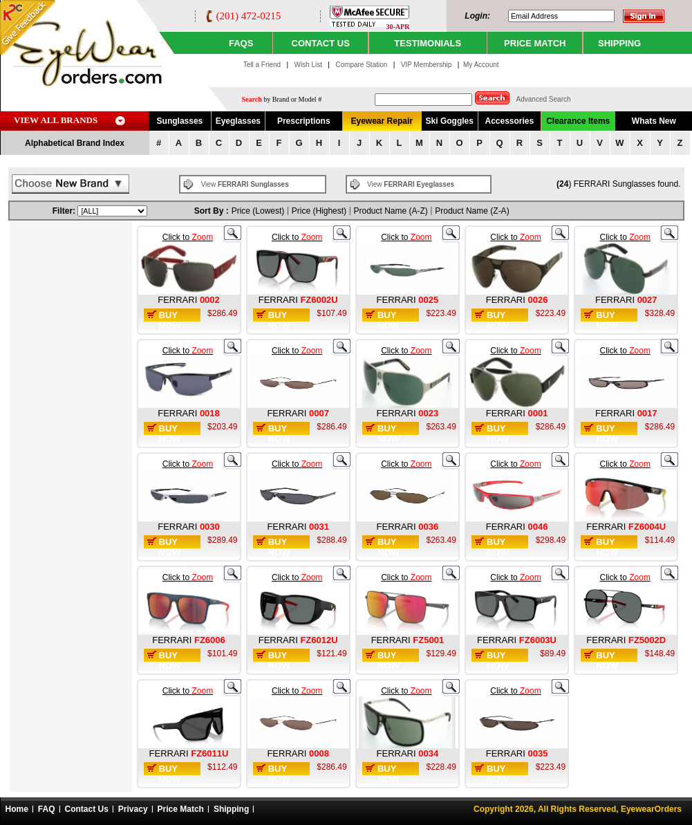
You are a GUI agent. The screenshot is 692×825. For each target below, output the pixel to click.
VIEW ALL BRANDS (55, 120)
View (245, 184)
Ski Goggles (450, 121)
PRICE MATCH (534, 43)
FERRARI (179, 300)
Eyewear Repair (382, 121)
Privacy (133, 809)
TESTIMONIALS (427, 43)
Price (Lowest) (258, 211)
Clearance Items (578, 121)
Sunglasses (180, 121)
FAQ (46, 809)
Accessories (509, 121)
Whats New (654, 121)
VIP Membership (426, 64)
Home (17, 809)
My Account (481, 64)
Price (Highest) (319, 211)
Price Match (181, 809)
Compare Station (362, 64)
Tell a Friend (262, 64)
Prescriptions (303, 121)
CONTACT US (321, 43)
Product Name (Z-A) (472, 211)
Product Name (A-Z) (391, 211)
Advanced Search (543, 99)
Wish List (309, 64)
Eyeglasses (238, 121)
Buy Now (170, 320)
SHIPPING (619, 43)
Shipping (231, 809)
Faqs (241, 43)
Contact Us (87, 809)
